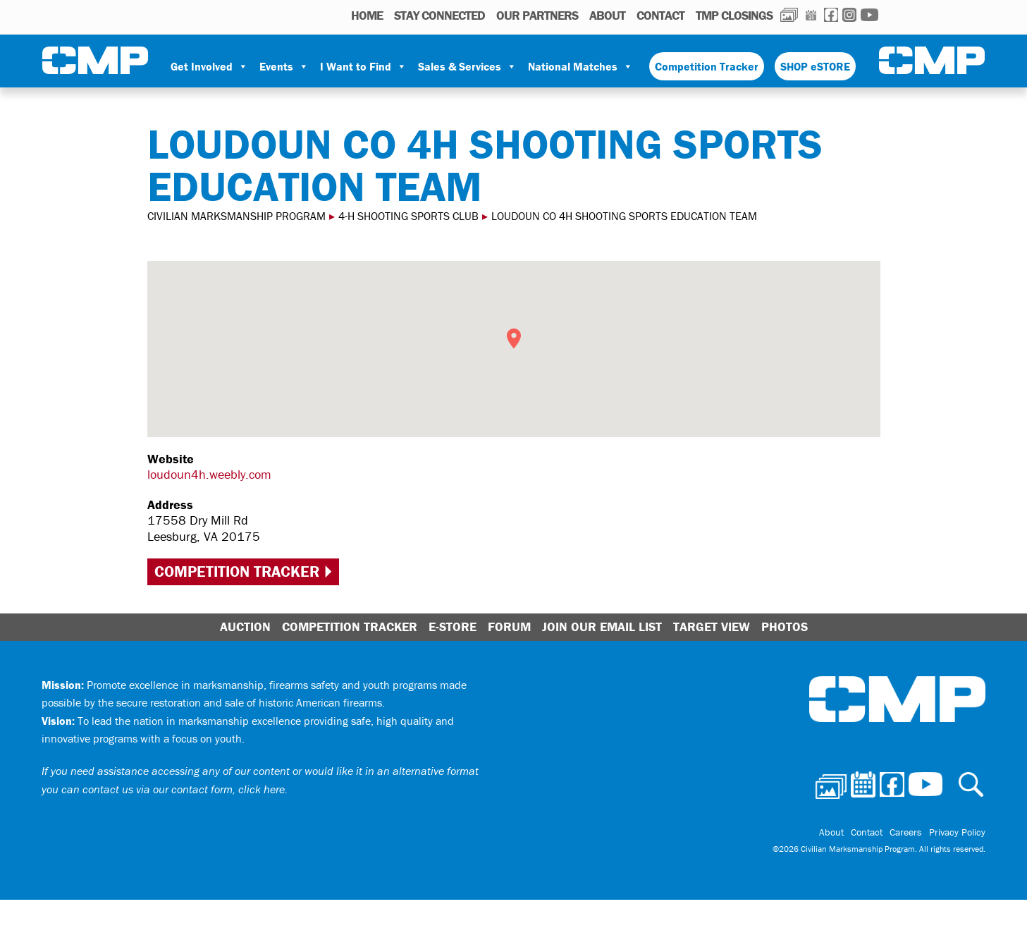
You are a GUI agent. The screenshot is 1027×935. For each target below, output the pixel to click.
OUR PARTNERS (537, 15)
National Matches (580, 66)
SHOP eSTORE (815, 66)
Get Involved (209, 66)
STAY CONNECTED (439, 15)
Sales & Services (467, 66)
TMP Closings (734, 15)
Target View (711, 626)
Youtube (869, 15)
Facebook (831, 15)
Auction (245, 626)
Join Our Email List (602, 626)
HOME (367, 15)
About (607, 15)
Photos (789, 15)
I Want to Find (363, 66)
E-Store (452, 626)
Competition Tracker (706, 66)
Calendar (811, 15)
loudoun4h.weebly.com (209, 474)
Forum (509, 626)
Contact (660, 15)
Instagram (849, 15)
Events (284, 66)
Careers (906, 832)
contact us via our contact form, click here (183, 789)
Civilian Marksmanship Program (95, 61)
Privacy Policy (957, 832)
